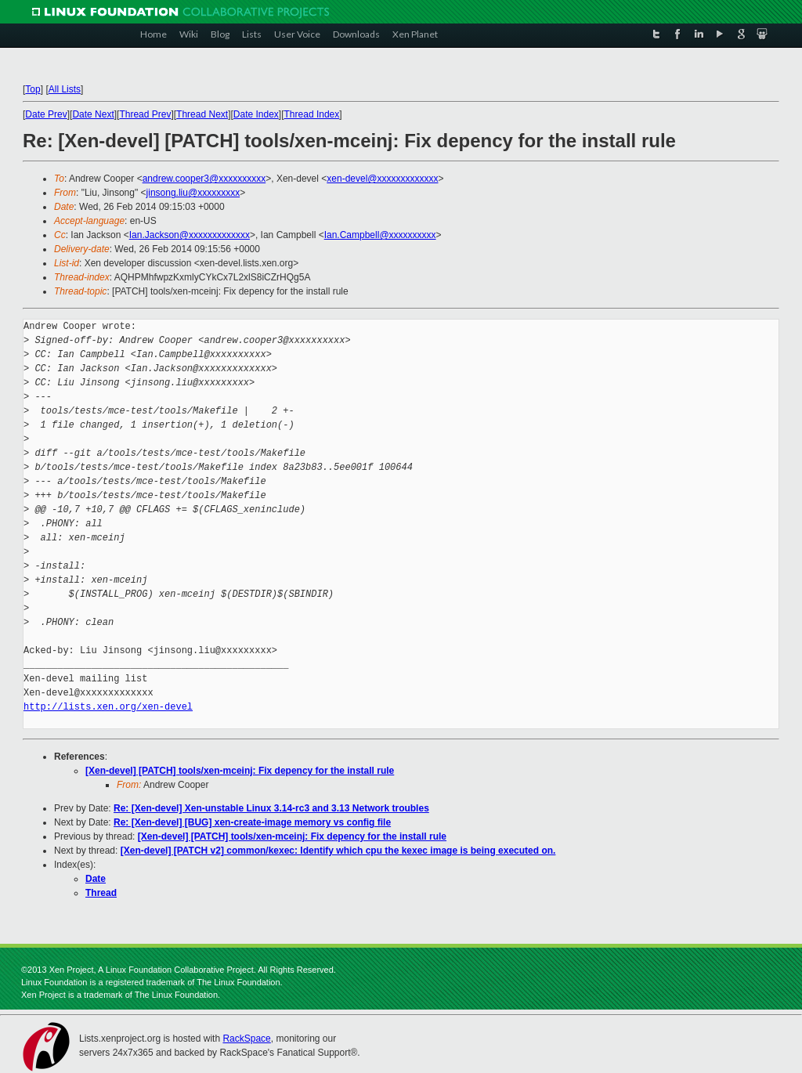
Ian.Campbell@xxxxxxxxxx (380, 234)
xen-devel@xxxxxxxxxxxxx (382, 178)
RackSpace (246, 1038)
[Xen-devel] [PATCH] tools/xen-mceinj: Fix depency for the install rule (239, 770)
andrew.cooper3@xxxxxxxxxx (204, 178)
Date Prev (46, 114)
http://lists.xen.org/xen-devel (108, 707)
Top (32, 89)
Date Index (256, 114)
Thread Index (312, 114)
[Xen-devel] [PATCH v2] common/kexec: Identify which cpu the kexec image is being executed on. (338, 850)
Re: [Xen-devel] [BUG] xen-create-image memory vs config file (252, 822)
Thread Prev (145, 114)
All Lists (65, 89)
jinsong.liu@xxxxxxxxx (193, 192)
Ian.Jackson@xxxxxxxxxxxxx (189, 234)
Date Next (93, 114)
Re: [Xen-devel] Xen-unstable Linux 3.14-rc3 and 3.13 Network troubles (271, 808)
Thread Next (202, 114)
